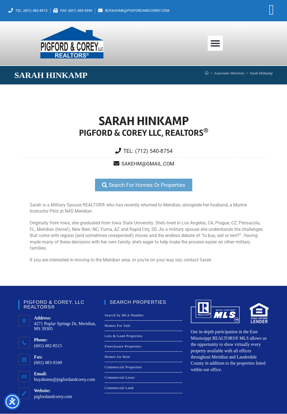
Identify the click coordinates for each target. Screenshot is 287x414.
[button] (215, 43)
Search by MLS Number (124, 315)
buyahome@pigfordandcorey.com (64, 379)
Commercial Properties (123, 367)
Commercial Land (119, 388)
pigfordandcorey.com (53, 396)
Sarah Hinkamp (261, 73)
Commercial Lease (120, 378)
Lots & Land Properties (124, 336)
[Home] (207, 73)
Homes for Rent (117, 357)
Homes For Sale (117, 326)
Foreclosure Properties (123, 346)
